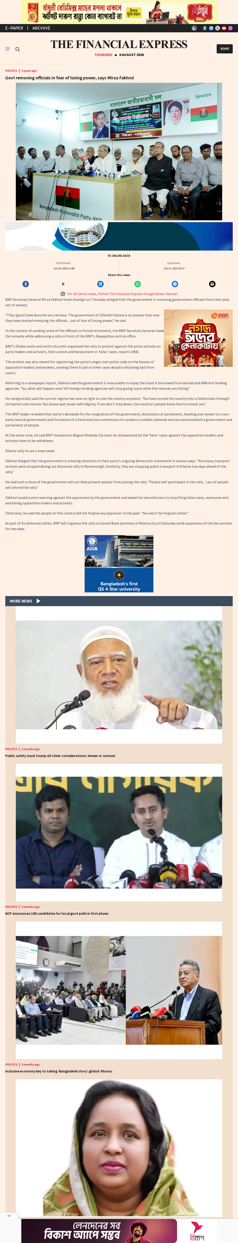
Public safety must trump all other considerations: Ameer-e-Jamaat (60, 755)
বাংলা (224, 49)
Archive (41, 28)
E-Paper (14, 28)
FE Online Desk (119, 256)
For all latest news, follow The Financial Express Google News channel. (119, 293)
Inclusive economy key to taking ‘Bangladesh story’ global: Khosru (58, 1071)
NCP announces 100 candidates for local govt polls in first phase (56, 913)
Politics (11, 70)
